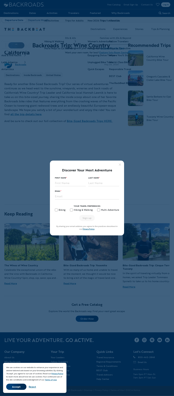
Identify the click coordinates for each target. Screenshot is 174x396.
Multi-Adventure (110, 209)
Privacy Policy (88, 229)
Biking (62, 209)
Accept (16, 386)
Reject (32, 386)
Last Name (93, 177)
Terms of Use (51, 379)
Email (57, 191)
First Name (60, 177)
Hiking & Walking (83, 209)
